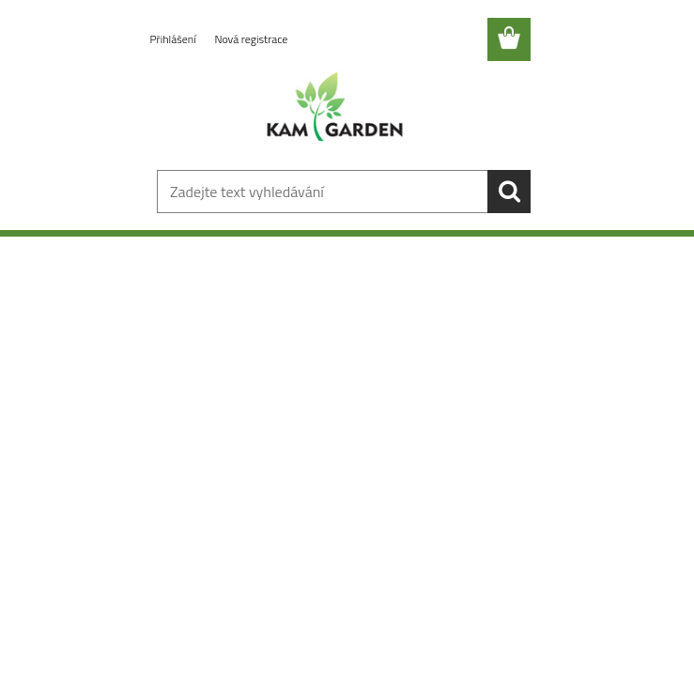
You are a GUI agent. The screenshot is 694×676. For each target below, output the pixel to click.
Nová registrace (250, 39)
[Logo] (336, 109)
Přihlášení (174, 39)
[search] (509, 191)
